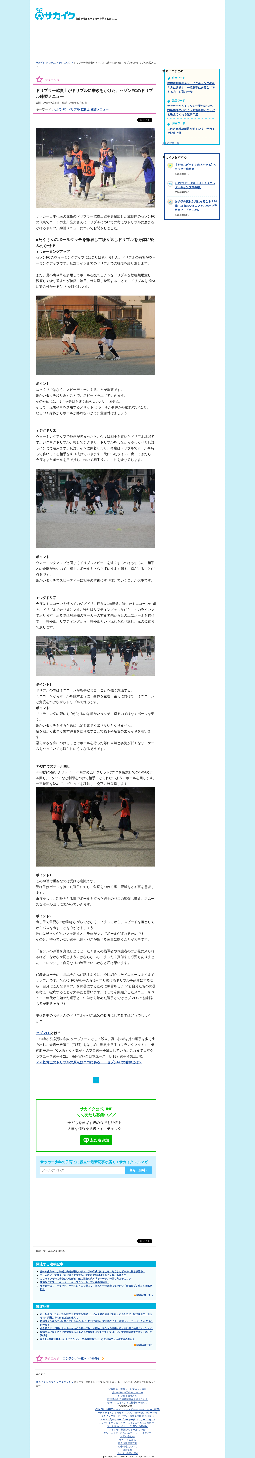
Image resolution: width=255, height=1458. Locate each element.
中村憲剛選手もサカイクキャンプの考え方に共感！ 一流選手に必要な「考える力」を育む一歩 (191, 87)
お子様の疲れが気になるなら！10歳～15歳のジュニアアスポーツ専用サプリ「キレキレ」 (196, 206)
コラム (52, 62)
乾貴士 (85, 109)
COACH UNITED (127, 1409)
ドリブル (74, 109)
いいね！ (127, 1396)
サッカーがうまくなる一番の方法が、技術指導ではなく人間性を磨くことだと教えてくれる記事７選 (191, 110)
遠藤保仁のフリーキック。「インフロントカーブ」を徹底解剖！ (74, 1282)
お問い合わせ (127, 1436)
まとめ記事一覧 (170, 143)
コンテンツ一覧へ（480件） (82, 1358)
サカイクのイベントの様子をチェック (127, 1402)
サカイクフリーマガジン (127, 1416)
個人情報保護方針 (127, 1443)
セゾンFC (60, 109)
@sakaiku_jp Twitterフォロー (127, 1392)
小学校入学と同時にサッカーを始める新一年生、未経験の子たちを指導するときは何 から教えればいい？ (96, 1328)
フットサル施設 (127, 1429)
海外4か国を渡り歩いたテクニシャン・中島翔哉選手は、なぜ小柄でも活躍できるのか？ (87, 1339)
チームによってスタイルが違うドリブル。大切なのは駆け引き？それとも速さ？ (83, 1275)
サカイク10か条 (127, 1439)
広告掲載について (127, 1446)
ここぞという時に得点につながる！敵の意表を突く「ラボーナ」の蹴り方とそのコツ (85, 1278)
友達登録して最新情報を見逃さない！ (127, 1399)
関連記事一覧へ (144, 1295)
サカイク (40, 62)
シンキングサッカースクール (127, 1423)
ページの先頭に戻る (127, 1453)
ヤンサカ (127, 1433)
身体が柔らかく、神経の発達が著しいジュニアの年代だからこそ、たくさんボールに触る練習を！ (92, 1271)
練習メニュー (100, 109)
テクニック (65, 62)
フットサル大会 (127, 1426)
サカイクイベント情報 (127, 1412)
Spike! (127, 1419)
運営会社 (127, 1450)
